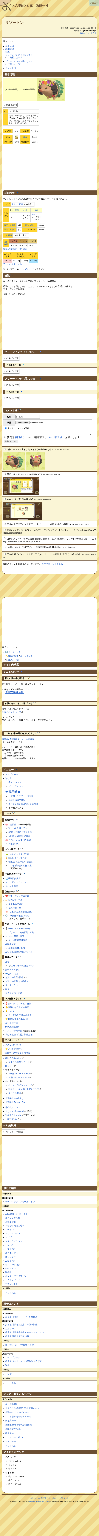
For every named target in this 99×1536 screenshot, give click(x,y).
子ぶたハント (14, 783)
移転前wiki (12, 1120)
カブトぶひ (10, 1250)
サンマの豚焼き (12, 1265)
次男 (7, 1366)
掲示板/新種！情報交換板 (17, 1337)
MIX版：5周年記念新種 (19, 837)
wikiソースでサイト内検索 (17, 1054)
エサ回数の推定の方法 (18, 916)
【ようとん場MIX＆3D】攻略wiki (22, 1409)
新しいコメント (27, 657)
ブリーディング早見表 (18, 897)
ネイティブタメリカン (15, 1277)
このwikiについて (13, 1046)
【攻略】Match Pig (14, 1099)
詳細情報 (9, 49)
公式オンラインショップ (20, 1086)
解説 (7, 52)
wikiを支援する (15, 1050)
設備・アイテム (12, 970)
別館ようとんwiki (13, 1116)
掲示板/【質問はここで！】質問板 (21, 1318)
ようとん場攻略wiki (14, 1112)
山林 (25, 210)
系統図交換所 (14, 879)
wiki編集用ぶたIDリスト (16, 1215)
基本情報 (9, 46)
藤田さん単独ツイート (18, 1063)
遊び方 (8, 779)
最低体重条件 (10, 229)
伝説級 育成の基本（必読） (21, 862)
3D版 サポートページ (18, 1078)
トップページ (11, 775)
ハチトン (9, 1230)
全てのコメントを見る (52, 565)
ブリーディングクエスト (16, 883)
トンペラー (10, 1246)
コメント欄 (10, 68)
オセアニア (36, 214)
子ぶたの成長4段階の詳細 (20, 912)
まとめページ (27, 269)
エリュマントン (12, 1234)
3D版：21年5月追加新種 (20, 833)
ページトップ (14, 653)
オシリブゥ (10, 1257)
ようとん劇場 (14, 1094)
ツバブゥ (9, 1238)
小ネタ (11, 1012)
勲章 (7, 990)
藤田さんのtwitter (13, 1059)
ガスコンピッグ (12, 1281)
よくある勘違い (15, 905)
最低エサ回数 (10, 225)
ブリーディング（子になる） (19, 55)
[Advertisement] (49, 167)
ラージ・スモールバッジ (19, 929)
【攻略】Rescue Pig (15, 1103)
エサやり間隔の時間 (14, 937)
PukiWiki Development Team (39, 1502)
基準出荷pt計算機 (16, 949)
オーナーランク (12, 986)
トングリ (9, 1375)
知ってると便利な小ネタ (20, 1016)
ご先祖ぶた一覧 (15, 57)
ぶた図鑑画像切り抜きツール (19, 952)
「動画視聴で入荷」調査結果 (19, 1035)
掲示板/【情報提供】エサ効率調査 (18, 740)
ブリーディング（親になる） (19, 61)
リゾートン (14, 23)
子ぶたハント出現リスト (19, 855)
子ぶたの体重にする (12, 264)
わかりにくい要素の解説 (19, 1004)
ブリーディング (15, 787)
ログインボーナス (13, 994)
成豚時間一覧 (14, 909)
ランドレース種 (14, 1438)
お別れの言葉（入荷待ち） (18, 982)
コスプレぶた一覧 (13, 1031)
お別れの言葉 (11, 978)
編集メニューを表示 (88, 33)
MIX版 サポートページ (19, 1074)
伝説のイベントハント (18, 858)
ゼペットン (10, 1269)
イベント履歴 (11, 887)
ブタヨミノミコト (13, 1242)
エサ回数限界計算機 (17, 941)
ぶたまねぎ (10, 1261)
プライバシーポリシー (50, 1499)
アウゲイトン (11, 1285)
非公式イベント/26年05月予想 (19, 1346)
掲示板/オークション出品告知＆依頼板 (23, 1362)
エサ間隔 (8, 235)
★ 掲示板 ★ (12, 792)
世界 (36, 210)
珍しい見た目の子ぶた (18, 829)
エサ (7, 963)
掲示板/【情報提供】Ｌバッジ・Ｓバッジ (24, 1333)
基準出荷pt (29, 225)
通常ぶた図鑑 (17, 204)
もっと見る (10, 1293)
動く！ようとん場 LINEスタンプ (23, 1090)
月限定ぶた (13, 845)
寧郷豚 (8, 1273)
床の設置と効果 (15, 901)
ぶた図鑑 (12, 825)
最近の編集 (13, 657)
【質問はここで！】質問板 (21, 797)
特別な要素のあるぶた (18, 1020)
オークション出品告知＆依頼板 (23, 804)
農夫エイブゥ (11, 1254)
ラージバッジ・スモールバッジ (20, 1202)
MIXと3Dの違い (12, 1027)
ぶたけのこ (10, 1329)
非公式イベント (12, 1108)
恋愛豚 (9, 1434)
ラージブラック (12, 1358)
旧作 (21, 978)
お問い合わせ (64, 1499)
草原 (17, 210)
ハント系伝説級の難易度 (20, 866)
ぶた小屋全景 (11, 1024)
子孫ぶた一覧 (14, 64)
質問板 (18, 438)
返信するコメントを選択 (17, 428)
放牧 (25, 137)
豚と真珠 (10, 1421)
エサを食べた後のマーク (22, 966)
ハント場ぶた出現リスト (18, 1417)
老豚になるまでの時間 (18, 1008)
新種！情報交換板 (16, 801)
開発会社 (9, 1067)
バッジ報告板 (55, 438)
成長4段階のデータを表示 (15, 249)
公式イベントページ (11, 713)
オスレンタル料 (12, 1219)
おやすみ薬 (13, 974)
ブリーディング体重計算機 (21, 933)
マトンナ (10, 1442)
